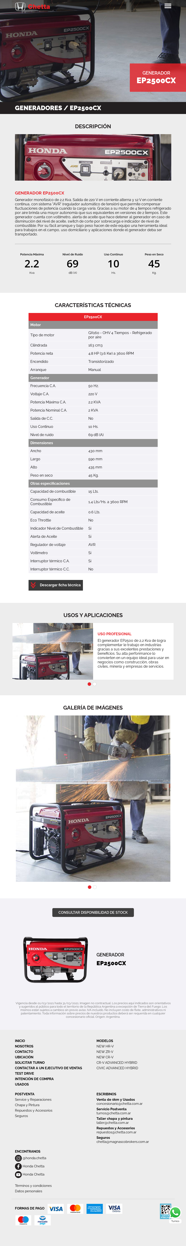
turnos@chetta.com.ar (114, 1113)
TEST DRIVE (24, 1073)
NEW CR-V (105, 1057)
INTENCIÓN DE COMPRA (34, 1079)
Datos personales (28, 1191)
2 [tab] (94, 684)
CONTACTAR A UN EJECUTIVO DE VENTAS (48, 1068)
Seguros (21, 1116)
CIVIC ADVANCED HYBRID (117, 1068)
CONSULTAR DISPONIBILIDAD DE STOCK (93, 912)
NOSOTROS (24, 1046)
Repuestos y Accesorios (33, 1110)
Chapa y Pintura (27, 1105)
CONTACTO (24, 1052)
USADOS (22, 1084)
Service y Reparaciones (33, 1100)
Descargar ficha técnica (60, 585)
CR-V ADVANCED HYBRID (117, 1063)
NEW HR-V (105, 1046)
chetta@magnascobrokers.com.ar (123, 1142)
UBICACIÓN (24, 1057)
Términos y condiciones (33, 1186)
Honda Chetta (29, 1166)
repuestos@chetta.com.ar (116, 1132)
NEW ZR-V (105, 1052)
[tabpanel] (93, 651)
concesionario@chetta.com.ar (120, 1104)
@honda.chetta (30, 1158)
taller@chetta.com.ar (113, 1123)
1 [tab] (89, 684)
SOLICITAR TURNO (30, 1063)
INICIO (20, 1041)
